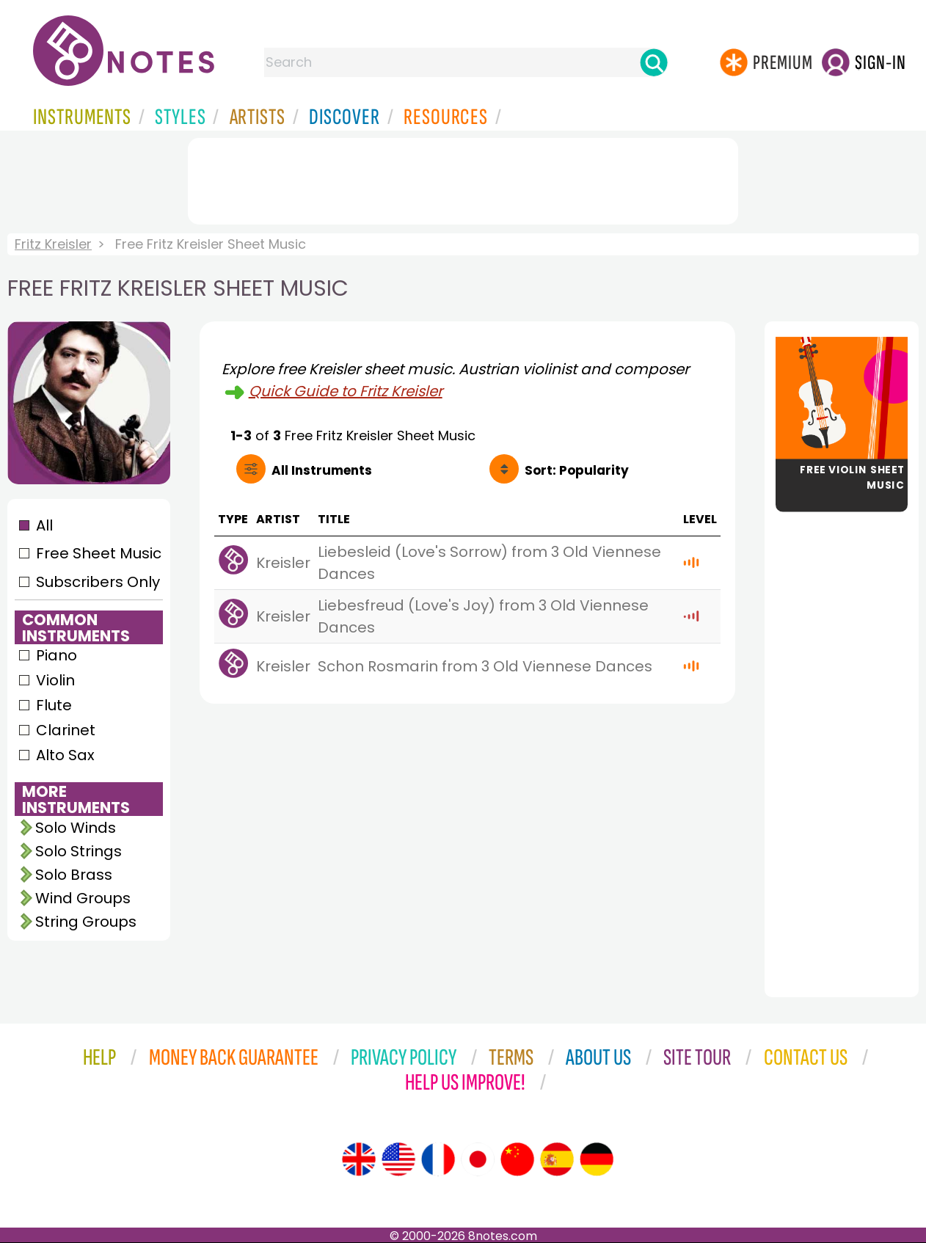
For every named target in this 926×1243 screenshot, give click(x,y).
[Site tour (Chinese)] (517, 1159)
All (44, 525)
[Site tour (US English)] (398, 1159)
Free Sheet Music (98, 553)
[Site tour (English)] (358, 1159)
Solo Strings (78, 851)
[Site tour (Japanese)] (477, 1159)
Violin (55, 680)
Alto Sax (65, 755)
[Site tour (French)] (438, 1159)
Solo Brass (73, 874)
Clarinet (65, 730)
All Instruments (321, 470)
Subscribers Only (98, 582)
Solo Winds (75, 827)
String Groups (85, 921)
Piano (56, 655)
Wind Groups (83, 898)
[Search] (654, 62)
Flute (54, 705)
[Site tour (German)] (596, 1159)
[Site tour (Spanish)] (557, 1159)
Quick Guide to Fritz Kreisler (345, 391)
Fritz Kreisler (53, 244)
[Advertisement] (463, 178)
